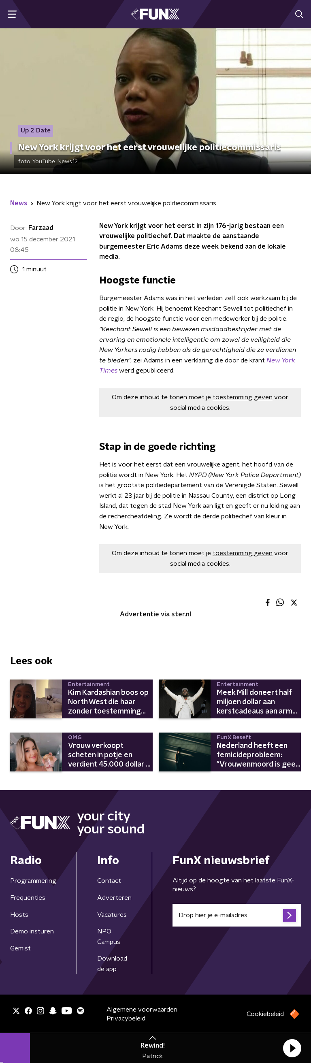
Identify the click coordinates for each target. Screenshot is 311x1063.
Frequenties (27, 898)
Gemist (20, 948)
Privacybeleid (126, 1018)
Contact (109, 881)
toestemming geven (243, 397)
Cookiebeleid (265, 1014)
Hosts (19, 915)
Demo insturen (32, 931)
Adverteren (114, 898)
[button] (292, 1048)
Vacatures (112, 915)
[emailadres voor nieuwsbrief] (237, 915)
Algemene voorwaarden (142, 1009)
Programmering (33, 881)
